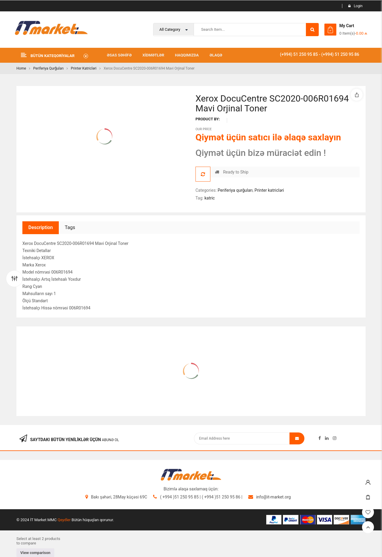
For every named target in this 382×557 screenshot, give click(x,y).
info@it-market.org (273, 497)
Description (40, 227)
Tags (70, 227)
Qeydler (64, 520)
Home (21, 68)
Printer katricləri (83, 68)
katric (209, 198)
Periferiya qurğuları (48, 68)
